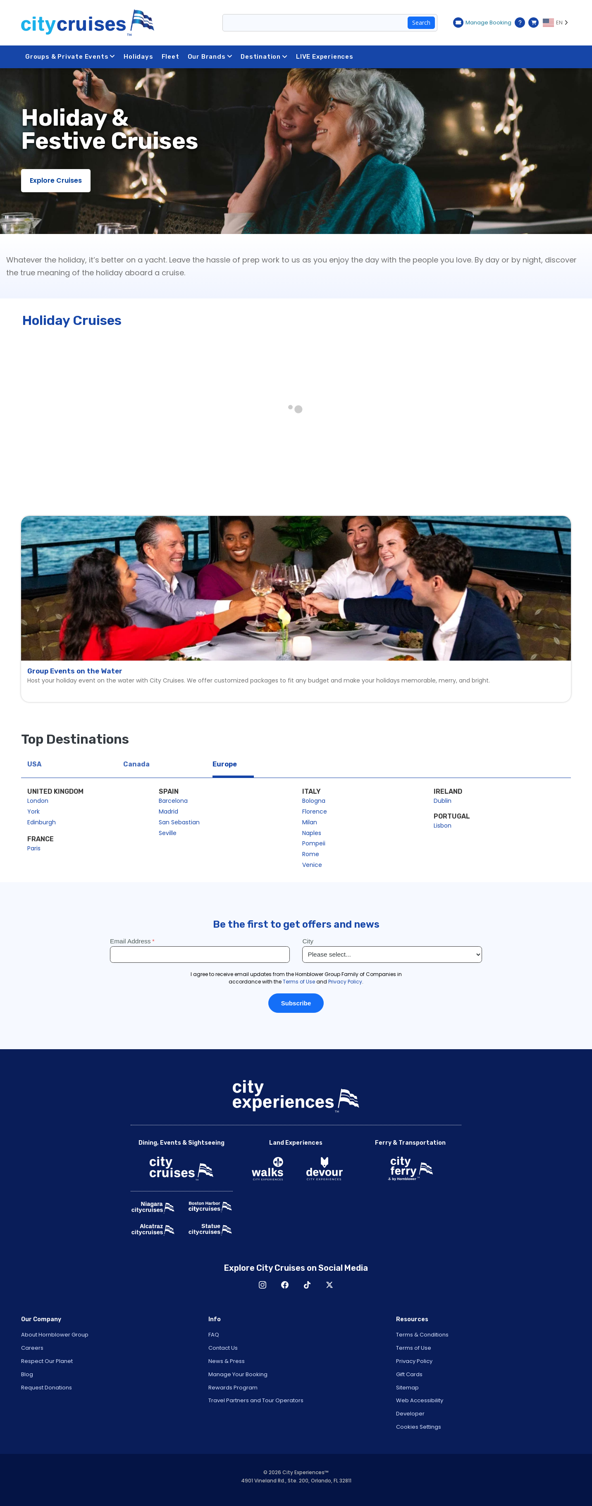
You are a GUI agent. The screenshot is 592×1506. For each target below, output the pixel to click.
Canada (136, 764)
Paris (34, 848)
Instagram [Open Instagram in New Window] (262, 1285)
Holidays (138, 56)
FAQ (213, 1335)
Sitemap (407, 1387)
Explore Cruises (56, 180)
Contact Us (223, 1348)
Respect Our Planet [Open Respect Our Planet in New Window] (47, 1361)
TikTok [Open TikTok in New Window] (307, 1285)
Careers (32, 1348)
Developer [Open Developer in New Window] (410, 1414)
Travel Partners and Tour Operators (255, 1400)
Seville (168, 833)
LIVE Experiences (324, 56)
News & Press (226, 1361)
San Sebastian (179, 822)
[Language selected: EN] (557, 22)
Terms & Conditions (422, 1335)
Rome (310, 854)
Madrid (168, 811)
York (33, 811)
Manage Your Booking (237, 1374)
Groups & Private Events (70, 56)
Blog (27, 1374)
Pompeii (313, 843)
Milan (309, 822)
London (37, 801)
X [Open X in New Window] (329, 1285)
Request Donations (46, 1387)
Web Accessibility (419, 1400)
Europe (224, 764)
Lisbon (442, 825)
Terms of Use (413, 1348)
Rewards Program (233, 1387)
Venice (312, 865)
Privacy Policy (414, 1361)
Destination (264, 56)
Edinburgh (41, 822)
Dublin (442, 801)
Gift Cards (409, 1374)
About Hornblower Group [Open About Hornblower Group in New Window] (54, 1335)
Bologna (313, 801)
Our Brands (210, 56)
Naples (311, 833)
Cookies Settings (418, 1427)
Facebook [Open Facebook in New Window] (285, 1285)
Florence (314, 811)
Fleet (170, 56)
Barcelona (173, 801)
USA (34, 764)
